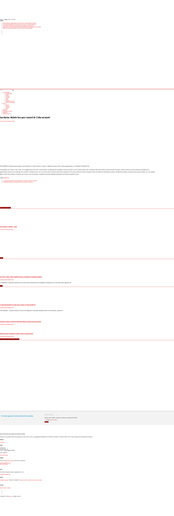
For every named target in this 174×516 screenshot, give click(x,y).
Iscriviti (46, 421)
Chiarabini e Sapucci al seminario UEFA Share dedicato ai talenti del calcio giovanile (22, 26)
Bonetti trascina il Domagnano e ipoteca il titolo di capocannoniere (18, 28)
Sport (7, 98)
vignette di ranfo (23, 480)
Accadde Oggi (9, 93)
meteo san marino (38, 480)
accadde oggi (30, 480)
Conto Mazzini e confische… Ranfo (8, 226)
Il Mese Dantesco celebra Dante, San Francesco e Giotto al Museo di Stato (19, 23)
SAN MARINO (6, 92)
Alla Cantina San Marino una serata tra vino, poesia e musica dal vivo (18, 25)
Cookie (9, 487)
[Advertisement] (26, 196)
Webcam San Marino (10, 102)
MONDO (5, 109)
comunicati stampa (4, 480)
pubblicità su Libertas (9, 460)
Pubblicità (5, 112)
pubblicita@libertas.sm (5, 462)
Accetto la (48, 419)
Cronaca (7, 96)
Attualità (7, 97)
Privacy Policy (54, 419)
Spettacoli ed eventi (10, 101)
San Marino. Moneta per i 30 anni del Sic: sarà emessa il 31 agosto (18, 181)
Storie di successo (7, 113)
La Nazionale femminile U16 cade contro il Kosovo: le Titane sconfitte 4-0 (19, 24)
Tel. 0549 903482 (4, 455)
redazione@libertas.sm (5, 474)
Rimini (4, 103)
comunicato (6, 177)
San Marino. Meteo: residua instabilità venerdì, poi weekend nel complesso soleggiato (21, 277)
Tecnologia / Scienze (7, 111)
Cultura (7, 99)
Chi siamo (2, 442)
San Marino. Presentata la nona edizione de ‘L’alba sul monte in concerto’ (20, 180)
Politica (7, 94)
